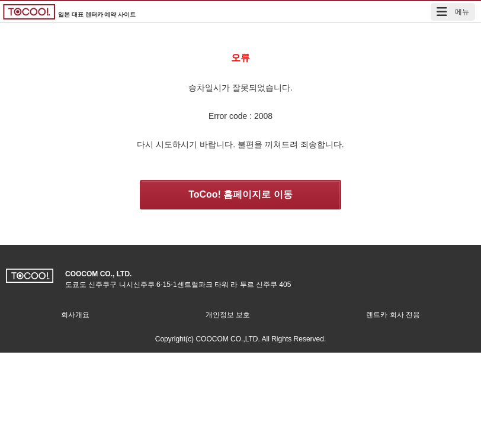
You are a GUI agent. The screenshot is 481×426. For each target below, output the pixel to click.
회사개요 (75, 315)
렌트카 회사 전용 (393, 315)
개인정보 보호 (228, 315)
